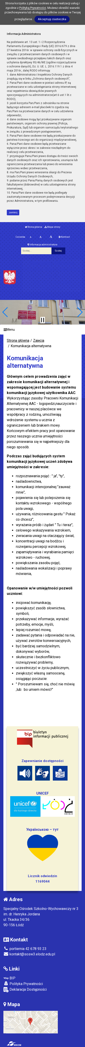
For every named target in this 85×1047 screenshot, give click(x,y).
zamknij (13, 212)
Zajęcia (38, 340)
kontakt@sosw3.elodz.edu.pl (29, 954)
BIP (9, 978)
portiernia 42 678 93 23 (24, 949)
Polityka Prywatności (23, 983)
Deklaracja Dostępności (25, 989)
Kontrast (64, 237)
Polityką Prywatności (32, 7)
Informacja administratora (42, 244)
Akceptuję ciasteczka (52, 19)
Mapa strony (52, 227)
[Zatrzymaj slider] (42, 320)
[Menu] (42, 330)
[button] (5, 312)
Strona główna (33, 227)
